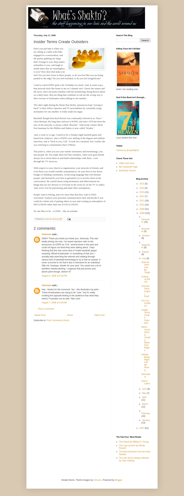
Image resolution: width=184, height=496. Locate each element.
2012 (142, 196)
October (146, 235)
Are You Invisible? (145, 303)
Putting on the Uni (145, 279)
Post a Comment (46, 309)
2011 (142, 200)
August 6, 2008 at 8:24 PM (54, 276)
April (144, 397)
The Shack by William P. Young (134, 442)
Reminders (145, 375)
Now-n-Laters (145, 382)
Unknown (46, 234)
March (145, 404)
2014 (142, 188)
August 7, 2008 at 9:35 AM (54, 302)
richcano (97, 480)
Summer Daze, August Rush (145, 291)
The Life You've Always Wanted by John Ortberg (134, 459)
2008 (142, 213)
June (144, 389)
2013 (142, 192)
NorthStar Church (127, 170)
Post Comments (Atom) (58, 320)
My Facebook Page (128, 167)
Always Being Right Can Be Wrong (145, 362)
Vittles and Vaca (126, 163)
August (145, 252)
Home (70, 315)
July (144, 258)
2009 (142, 209)
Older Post (99, 315)
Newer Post (40, 315)
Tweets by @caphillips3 (127, 150)
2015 (142, 183)
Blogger (118, 480)
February (145, 413)
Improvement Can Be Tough (145, 267)
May (144, 393)
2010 (142, 204)
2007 (142, 428)
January (146, 420)
